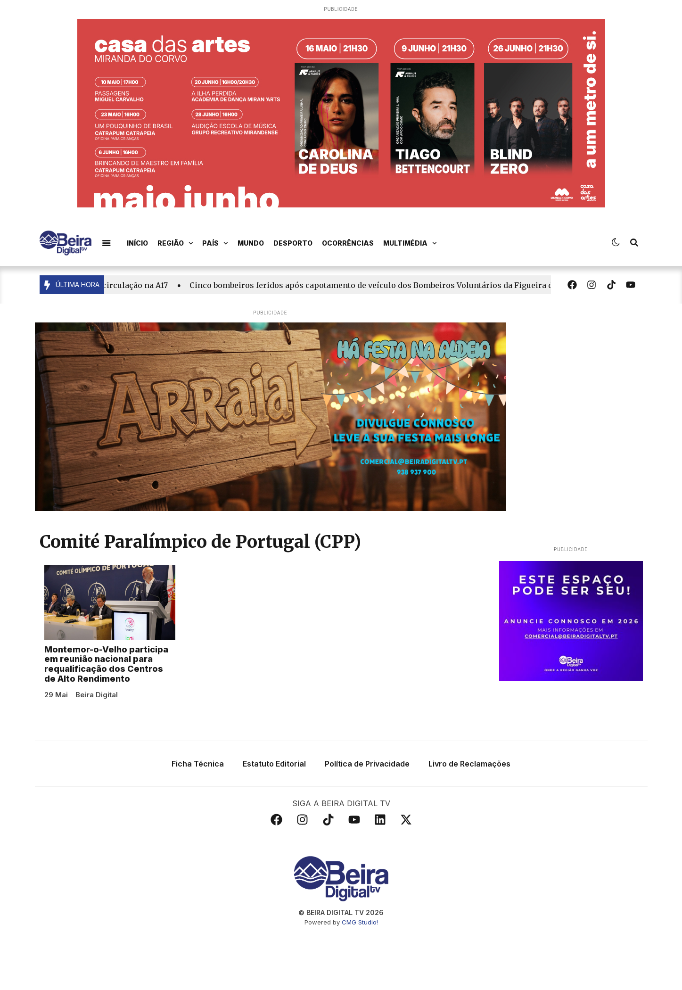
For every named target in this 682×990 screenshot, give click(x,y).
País (215, 243)
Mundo (251, 243)
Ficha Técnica (198, 763)
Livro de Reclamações (469, 763)
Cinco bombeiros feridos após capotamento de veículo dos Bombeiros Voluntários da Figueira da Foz (384, 285)
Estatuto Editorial (274, 763)
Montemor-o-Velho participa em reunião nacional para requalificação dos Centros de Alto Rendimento (106, 664)
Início (137, 243)
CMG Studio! (360, 922)
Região (175, 243)
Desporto (292, 243)
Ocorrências (348, 243)
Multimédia (410, 243)
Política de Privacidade (367, 763)
